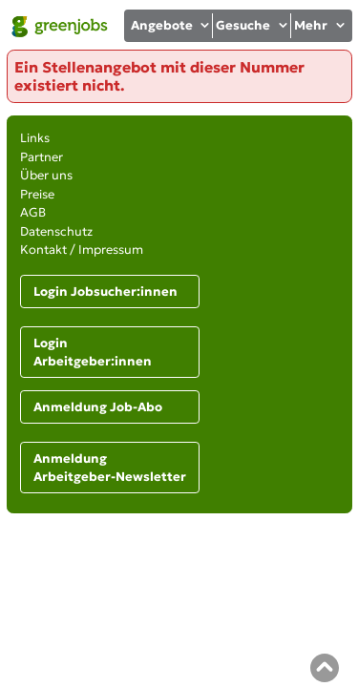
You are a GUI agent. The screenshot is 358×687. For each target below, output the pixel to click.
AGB (33, 212)
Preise (37, 194)
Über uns (46, 175)
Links (35, 138)
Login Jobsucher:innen (105, 291)
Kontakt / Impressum (81, 249)
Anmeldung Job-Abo (97, 407)
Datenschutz (56, 231)
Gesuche (252, 25)
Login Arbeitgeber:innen (92, 352)
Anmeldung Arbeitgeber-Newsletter (109, 468)
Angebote (171, 25)
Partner (41, 157)
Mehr (320, 25)
